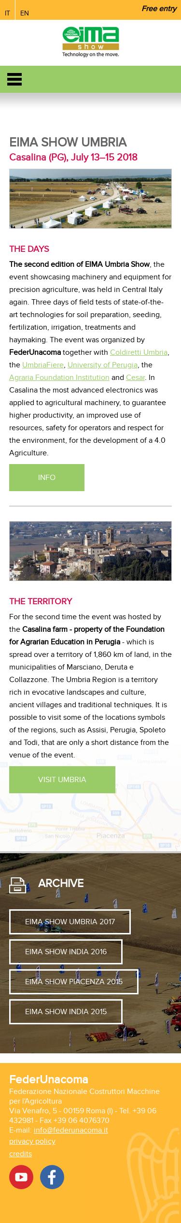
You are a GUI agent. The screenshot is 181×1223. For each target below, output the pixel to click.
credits (20, 1154)
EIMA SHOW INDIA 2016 (66, 952)
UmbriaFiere (43, 365)
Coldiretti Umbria (138, 352)
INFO (47, 477)
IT (7, 13)
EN (24, 13)
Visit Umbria (62, 780)
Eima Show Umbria (67, 142)
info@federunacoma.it (71, 1130)
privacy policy (32, 1141)
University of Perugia (103, 365)
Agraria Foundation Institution (59, 377)
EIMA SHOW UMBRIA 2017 (70, 922)
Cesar (135, 377)
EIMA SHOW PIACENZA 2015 (74, 982)
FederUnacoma (48, 1080)
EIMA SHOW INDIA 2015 (66, 1012)
